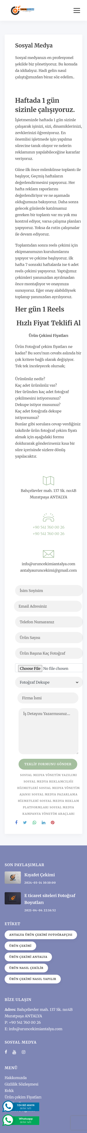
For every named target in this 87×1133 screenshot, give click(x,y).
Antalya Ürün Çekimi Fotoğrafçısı (40, 934)
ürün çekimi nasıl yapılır (32, 979)
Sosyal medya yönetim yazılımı (48, 775)
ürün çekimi (20, 946)
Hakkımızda (16, 1077)
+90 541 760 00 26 (48, 527)
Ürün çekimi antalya (28, 957)
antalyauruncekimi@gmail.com (48, 570)
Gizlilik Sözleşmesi (21, 1084)
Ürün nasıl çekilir (26, 968)
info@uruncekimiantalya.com (48, 564)
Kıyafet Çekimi (39, 874)
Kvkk (9, 1090)
